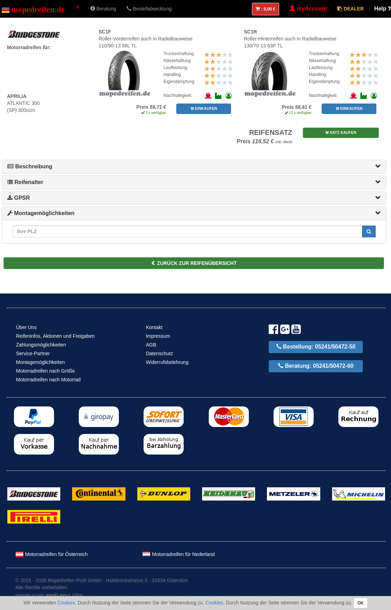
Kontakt (154, 327)
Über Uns (26, 327)
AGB (151, 345)
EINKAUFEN (203, 108)
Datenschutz (159, 353)
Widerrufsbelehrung (167, 362)
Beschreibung (29, 166)
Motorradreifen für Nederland (178, 554)
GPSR (18, 198)
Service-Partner (33, 353)
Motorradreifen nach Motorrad (48, 379)
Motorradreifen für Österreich (51, 554)
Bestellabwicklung (149, 9)
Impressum (158, 336)
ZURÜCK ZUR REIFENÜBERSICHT (194, 263)
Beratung (103, 9)
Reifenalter (25, 182)
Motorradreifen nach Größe (45, 371)
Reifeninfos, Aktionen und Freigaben (55, 336)
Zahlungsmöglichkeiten (41, 345)
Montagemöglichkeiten (41, 213)
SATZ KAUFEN (340, 132)
